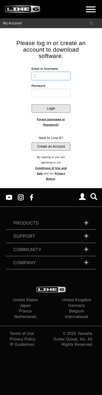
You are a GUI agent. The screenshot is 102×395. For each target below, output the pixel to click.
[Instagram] (21, 197)
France (25, 311)
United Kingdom (76, 300)
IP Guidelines (22, 344)
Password (38, 85)
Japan (25, 305)
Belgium (76, 311)
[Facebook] (31, 197)
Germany (76, 305)
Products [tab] (26, 223)
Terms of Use (22, 333)
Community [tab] (27, 249)
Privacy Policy (23, 339)
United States (25, 300)
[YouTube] (9, 197)
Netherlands (25, 317)
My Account (12, 23)
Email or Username (45, 68)
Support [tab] (24, 236)
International (76, 317)
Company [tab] (24, 262)
